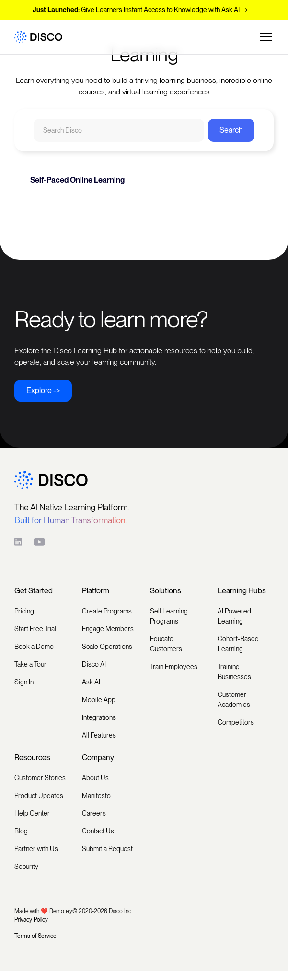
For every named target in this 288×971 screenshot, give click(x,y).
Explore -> (43, 390)
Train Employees (173, 666)
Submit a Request (107, 849)
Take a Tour (30, 664)
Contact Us (98, 831)
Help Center (32, 813)
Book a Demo (34, 646)
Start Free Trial (35, 629)
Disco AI (94, 664)
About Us (95, 778)
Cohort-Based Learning (238, 644)
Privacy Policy (31, 919)
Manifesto (96, 795)
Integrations (99, 717)
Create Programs (107, 611)
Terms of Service (35, 936)
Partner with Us (36, 849)
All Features (99, 735)
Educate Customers (166, 644)
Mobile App (98, 700)
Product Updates (38, 795)
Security (26, 866)
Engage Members (108, 629)
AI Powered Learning (234, 616)
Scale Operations (107, 646)
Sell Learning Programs (169, 616)
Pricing (24, 611)
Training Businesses (234, 672)
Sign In (24, 682)
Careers (94, 813)
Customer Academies (234, 699)
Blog (21, 831)
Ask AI (91, 682)
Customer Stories (40, 778)
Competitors (236, 722)
